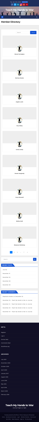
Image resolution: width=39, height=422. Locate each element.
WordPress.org (5, 346)
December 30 (6, 277)
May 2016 (3, 384)
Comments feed (5, 343)
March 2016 (4, 391)
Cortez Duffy (19, 149)
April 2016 (4, 387)
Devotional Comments (11, 417)
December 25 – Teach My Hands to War (14, 308)
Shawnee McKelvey (19, 245)
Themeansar (31, 414)
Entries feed (4, 339)
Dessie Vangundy (19, 173)
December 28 (6, 285)
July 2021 (3, 359)
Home (3, 417)
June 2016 (4, 380)
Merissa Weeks (19, 78)
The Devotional (28, 419)
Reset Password (15, 419)
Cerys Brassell (19, 197)
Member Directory (25, 417)
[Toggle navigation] (19, 17)
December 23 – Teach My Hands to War (14, 300)
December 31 (6, 273)
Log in (3, 336)
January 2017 (5, 373)
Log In (18, 417)
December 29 (6, 281)
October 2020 (5, 366)
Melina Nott (19, 221)
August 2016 (4, 377)
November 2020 (5, 363)
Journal (5, 269)
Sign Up (22, 419)
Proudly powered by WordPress (11, 414)
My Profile (8, 419)
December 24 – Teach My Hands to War (14, 311)
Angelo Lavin (19, 102)
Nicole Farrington (19, 54)
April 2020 (4, 370)
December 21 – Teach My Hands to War (14, 304)
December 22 (19, 296)
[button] (36, 17)
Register (3, 332)
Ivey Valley (19, 125)
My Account (33, 417)
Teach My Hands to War (19, 9)
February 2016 (5, 394)
